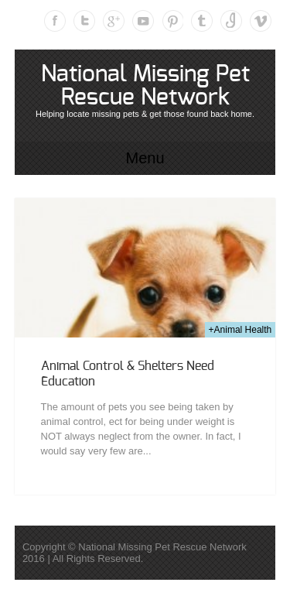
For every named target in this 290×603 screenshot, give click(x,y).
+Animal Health (240, 329)
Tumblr (202, 21)
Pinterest (172, 21)
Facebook (55, 21)
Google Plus (114, 21)
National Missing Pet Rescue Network (145, 86)
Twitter (84, 21)
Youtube (143, 21)
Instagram (231, 21)
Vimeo (260, 21)
